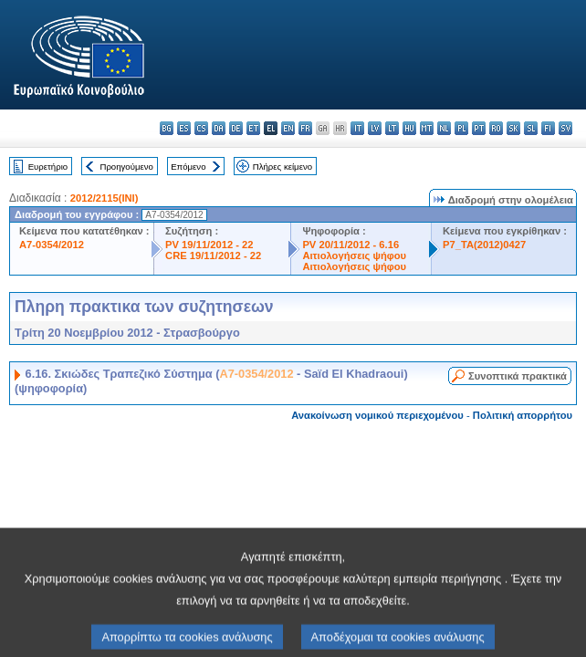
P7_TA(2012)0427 (484, 244)
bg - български (166, 128)
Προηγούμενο (125, 167)
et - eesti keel (253, 128)
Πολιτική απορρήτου (522, 415)
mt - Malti (427, 128)
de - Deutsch (236, 128)
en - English (288, 128)
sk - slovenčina (513, 128)
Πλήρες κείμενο (282, 167)
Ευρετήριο (48, 167)
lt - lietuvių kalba (392, 128)
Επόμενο (188, 167)
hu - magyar (409, 128)
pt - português (479, 128)
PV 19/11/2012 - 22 (209, 244)
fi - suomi (548, 128)
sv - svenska (565, 128)
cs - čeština (201, 128)
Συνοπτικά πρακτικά (517, 375)
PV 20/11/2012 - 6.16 (350, 244)
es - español (184, 128)
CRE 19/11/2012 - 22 (213, 255)
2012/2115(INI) (104, 198)
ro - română (496, 128)
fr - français (305, 128)
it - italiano (357, 128)
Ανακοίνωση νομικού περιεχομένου (377, 415)
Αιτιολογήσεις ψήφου (354, 255)
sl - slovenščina (531, 128)
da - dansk (218, 128)
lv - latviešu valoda (375, 128)
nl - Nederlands (444, 128)
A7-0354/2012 (51, 244)
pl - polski (461, 128)
